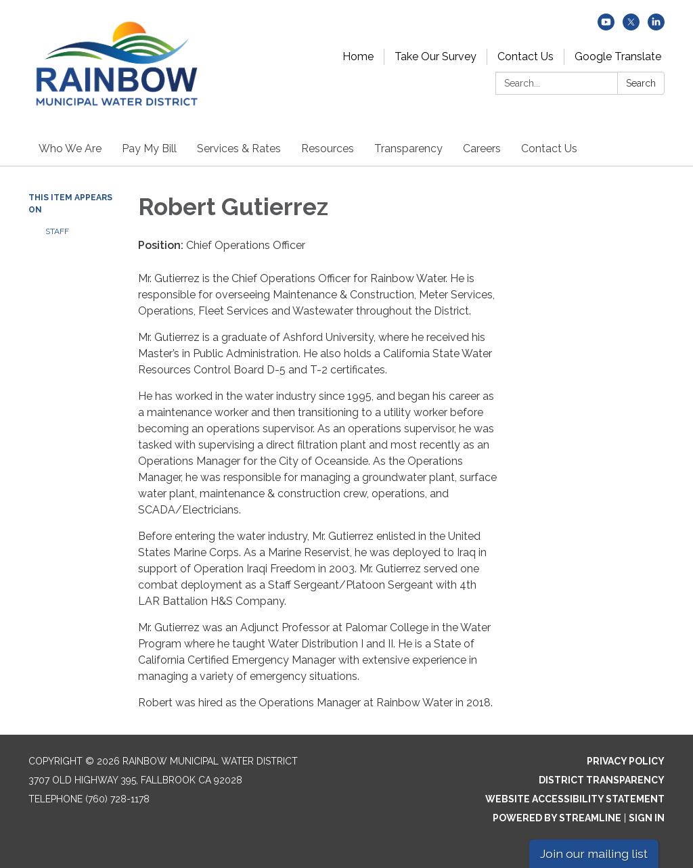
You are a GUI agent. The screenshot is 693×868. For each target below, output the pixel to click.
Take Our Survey (435, 56)
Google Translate (618, 56)
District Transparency (602, 780)
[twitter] (631, 26)
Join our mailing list (594, 853)
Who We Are (70, 148)
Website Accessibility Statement (575, 799)
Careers (482, 148)
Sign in (647, 818)
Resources (327, 148)
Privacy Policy (626, 761)
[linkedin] (656, 26)
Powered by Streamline (557, 818)
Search (641, 83)
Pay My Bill (149, 148)
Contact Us (525, 56)
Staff (57, 231)
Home (358, 56)
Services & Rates (239, 148)
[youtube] (606, 26)
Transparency (408, 148)
